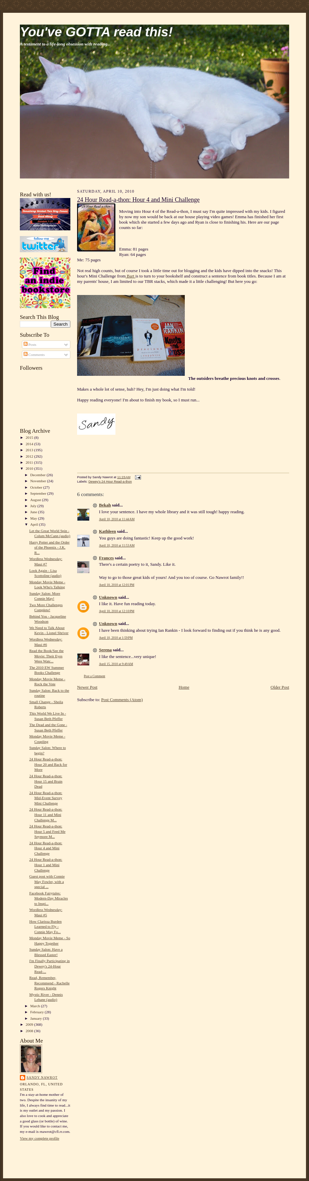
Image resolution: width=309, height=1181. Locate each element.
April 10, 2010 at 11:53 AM (117, 545)
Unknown (108, 597)
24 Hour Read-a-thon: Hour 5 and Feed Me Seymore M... (47, 831)
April (34, 524)
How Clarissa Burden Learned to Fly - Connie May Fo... (45, 926)
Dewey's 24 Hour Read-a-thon (110, 481)
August (36, 500)
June (34, 512)
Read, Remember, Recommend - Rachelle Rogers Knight (49, 983)
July (33, 506)
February (37, 1012)
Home (184, 687)
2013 (30, 450)
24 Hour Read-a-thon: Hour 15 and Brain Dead (45, 781)
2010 (30, 468)
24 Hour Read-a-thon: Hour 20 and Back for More (48, 764)
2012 (30, 456)
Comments (34, 355)
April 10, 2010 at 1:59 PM (116, 637)
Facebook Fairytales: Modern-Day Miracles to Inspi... (48, 898)
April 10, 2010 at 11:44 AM (117, 519)
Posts (30, 344)
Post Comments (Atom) (122, 699)
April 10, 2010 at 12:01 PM (116, 585)
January (36, 1018)
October (36, 487)
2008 (30, 1031)
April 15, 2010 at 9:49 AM (116, 664)
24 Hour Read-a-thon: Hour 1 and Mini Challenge (45, 864)
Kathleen (107, 531)
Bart (130, 275)
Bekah (105, 504)
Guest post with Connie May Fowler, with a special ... (47, 881)
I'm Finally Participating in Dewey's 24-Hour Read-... (49, 966)
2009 (30, 1024)
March (35, 1006)
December (38, 475)
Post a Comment (94, 676)
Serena (105, 649)
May (34, 518)
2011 (30, 462)
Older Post (280, 687)
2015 (30, 437)
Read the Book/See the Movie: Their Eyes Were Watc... (46, 656)
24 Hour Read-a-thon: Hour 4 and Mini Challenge (45, 848)
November (38, 481)
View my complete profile (39, 1138)
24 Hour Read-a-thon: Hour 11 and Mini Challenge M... (45, 814)
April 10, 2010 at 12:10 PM (116, 611)
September (38, 493)
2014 (30, 444)
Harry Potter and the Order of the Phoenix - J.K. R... (49, 547)
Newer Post (87, 687)
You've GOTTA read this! (96, 32)
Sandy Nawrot (42, 1077)
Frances (106, 557)
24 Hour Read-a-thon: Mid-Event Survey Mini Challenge (45, 798)
